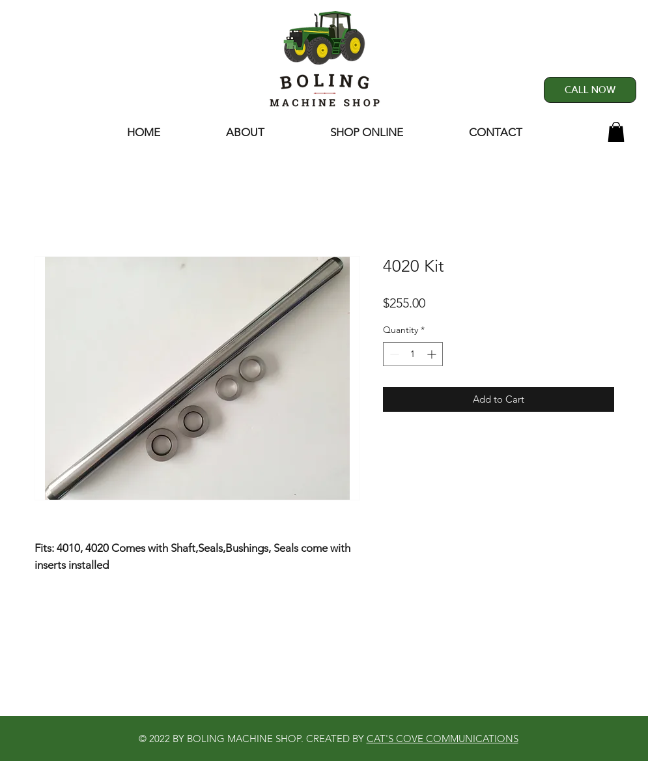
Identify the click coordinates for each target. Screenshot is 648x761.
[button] (616, 132)
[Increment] (433, 354)
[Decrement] (393, 354)
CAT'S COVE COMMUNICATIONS (442, 738)
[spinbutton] (413, 354)
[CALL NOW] (590, 90)
